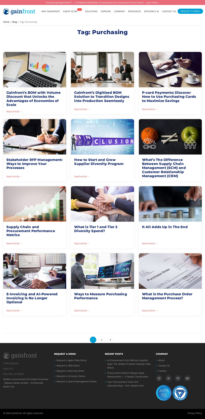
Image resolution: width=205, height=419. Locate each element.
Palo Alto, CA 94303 (13, 373)
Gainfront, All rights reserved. (27, 413)
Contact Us (164, 365)
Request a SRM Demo (68, 365)
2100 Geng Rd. (11, 363)
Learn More (152, 2)
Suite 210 (8, 368)
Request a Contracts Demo (71, 376)
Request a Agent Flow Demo (71, 360)
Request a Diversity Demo (70, 370)
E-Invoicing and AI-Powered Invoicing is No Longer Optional (31, 298)
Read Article (12, 111)
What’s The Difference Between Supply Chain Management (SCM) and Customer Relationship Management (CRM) (164, 168)
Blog (14, 21)
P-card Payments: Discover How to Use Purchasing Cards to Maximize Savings (169, 97)
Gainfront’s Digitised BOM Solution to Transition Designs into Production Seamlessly (101, 97)
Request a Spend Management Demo (77, 381)
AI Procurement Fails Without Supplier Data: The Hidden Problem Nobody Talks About (129, 364)
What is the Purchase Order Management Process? (167, 296)
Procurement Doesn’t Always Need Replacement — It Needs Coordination (127, 374)
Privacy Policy (195, 413)
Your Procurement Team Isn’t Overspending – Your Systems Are (125, 383)
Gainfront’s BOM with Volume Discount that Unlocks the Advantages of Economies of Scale (33, 99)
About (161, 360)
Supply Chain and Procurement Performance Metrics (30, 231)
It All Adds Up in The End (165, 227)
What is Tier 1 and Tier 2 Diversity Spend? (95, 229)
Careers (162, 370)
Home (6, 21)
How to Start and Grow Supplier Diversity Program (98, 162)
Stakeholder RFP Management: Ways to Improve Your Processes (34, 164)
